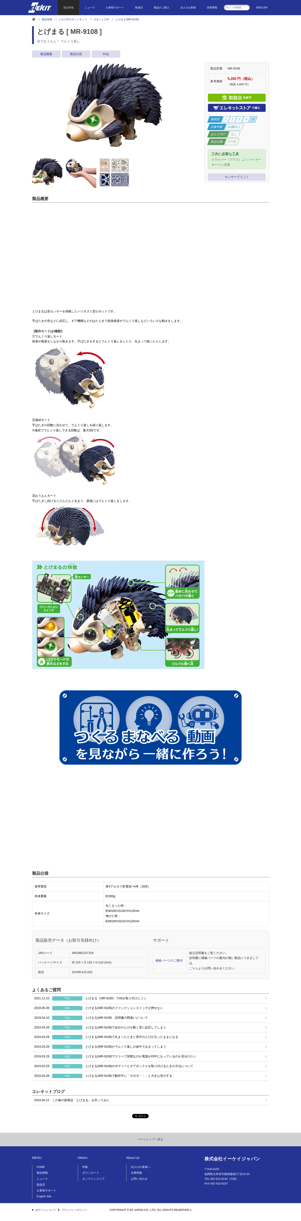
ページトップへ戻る (150, 1139)
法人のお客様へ (140, 1167)
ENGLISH (262, 7)
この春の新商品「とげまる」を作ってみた (72, 1100)
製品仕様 (76, 54)
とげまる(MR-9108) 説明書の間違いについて (91, 1017)
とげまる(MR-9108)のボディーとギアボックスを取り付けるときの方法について (113, 1066)
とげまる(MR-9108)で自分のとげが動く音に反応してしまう (100, 1027)
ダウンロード (90, 1172)
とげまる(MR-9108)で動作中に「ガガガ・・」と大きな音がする (103, 1076)
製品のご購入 (161, 7)
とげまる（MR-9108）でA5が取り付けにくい (90, 998)
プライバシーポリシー (74, 1210)
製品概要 (46, 54)
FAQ (106, 54)
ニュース (90, 7)
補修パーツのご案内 (168, 960)
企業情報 (136, 1172)
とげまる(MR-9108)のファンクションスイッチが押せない (98, 1008)
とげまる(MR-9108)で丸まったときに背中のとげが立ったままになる (106, 1037)
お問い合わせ (139, 1178)
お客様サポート (115, 7)
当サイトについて (45, 1210)
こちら (193, 968)
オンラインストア (93, 1178)
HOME (41, 1167)
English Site (44, 1196)
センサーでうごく (237, 177)
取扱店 (139, 7)
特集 (85, 1167)
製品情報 (68, 7)
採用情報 (212, 7)
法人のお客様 (188, 7)
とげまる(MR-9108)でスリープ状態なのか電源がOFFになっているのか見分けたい (115, 1056)
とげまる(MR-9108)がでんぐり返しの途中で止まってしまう (100, 1046)
